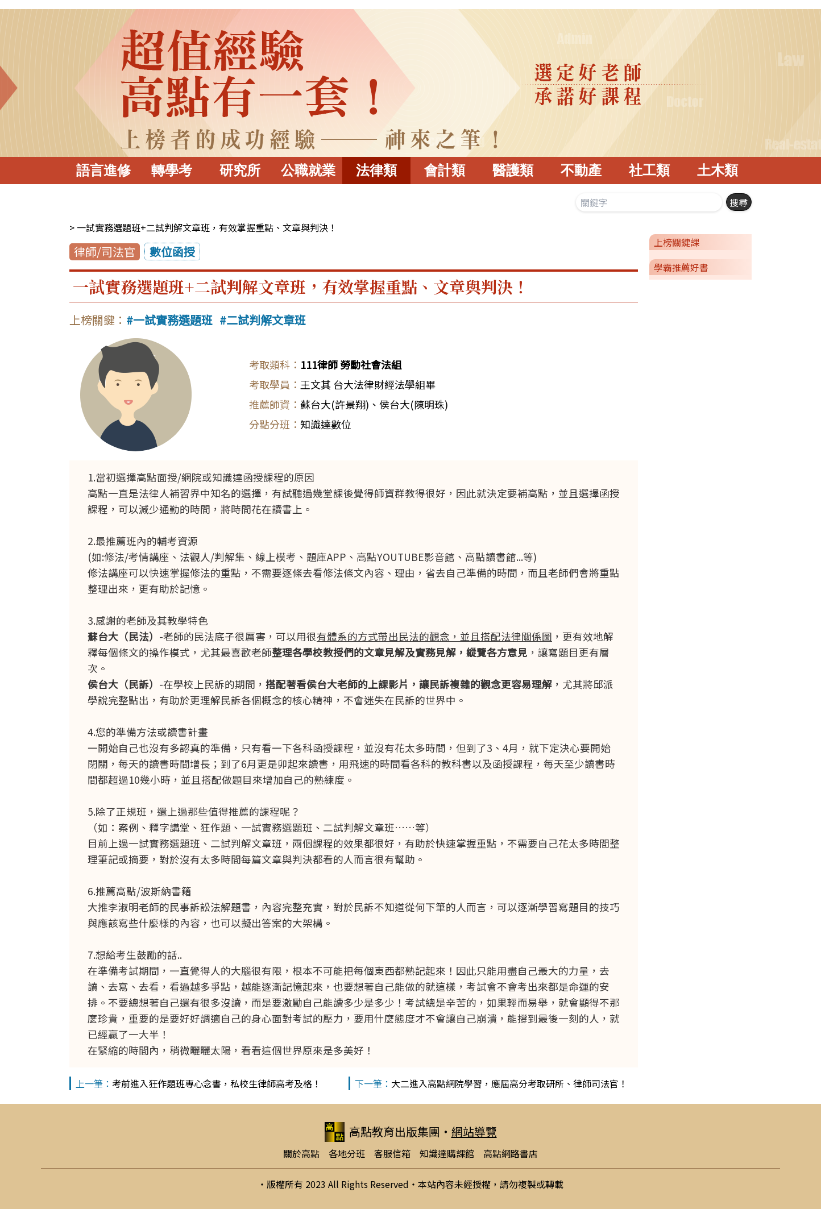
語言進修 (103, 170)
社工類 (649, 170)
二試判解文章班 (266, 319)
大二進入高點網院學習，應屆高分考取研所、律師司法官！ (509, 1083)
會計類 (444, 170)
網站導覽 (474, 1131)
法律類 (376, 170)
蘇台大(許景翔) (334, 404)
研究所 (239, 170)
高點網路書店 (510, 1153)
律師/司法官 (104, 251)
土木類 (717, 170)
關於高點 (301, 1153)
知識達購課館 (447, 1153)
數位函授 (172, 251)
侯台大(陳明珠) (413, 404)
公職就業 (308, 170)
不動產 (581, 170)
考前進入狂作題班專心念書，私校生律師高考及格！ (216, 1083)
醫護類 (512, 170)
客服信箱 (392, 1153)
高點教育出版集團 (382, 1132)
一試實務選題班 (173, 319)
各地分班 (347, 1153)
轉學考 (171, 170)
